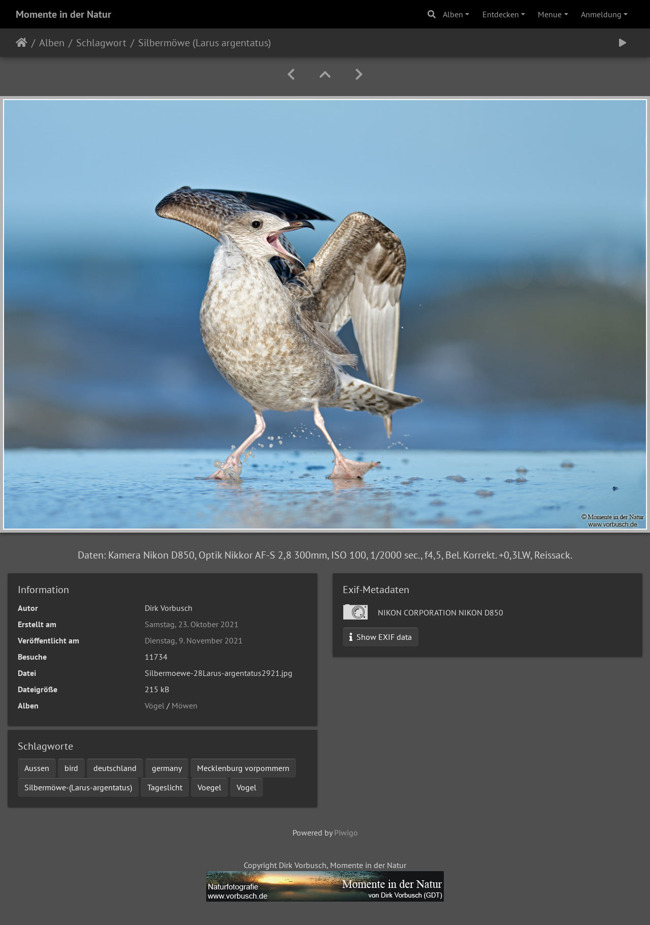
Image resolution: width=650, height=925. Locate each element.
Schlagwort (101, 42)
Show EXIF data (380, 637)
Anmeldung (601, 14)
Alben (453, 14)
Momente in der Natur (63, 14)
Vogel (246, 787)
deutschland (115, 768)
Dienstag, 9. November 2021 (194, 640)
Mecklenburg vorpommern (243, 768)
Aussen (36, 768)
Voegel (209, 787)
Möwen (185, 705)
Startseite (21, 42)
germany (167, 768)
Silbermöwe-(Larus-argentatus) (78, 787)
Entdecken (500, 14)
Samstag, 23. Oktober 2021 (192, 624)
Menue (550, 14)
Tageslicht (164, 787)
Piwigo (346, 832)
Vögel (155, 705)
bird (71, 768)
